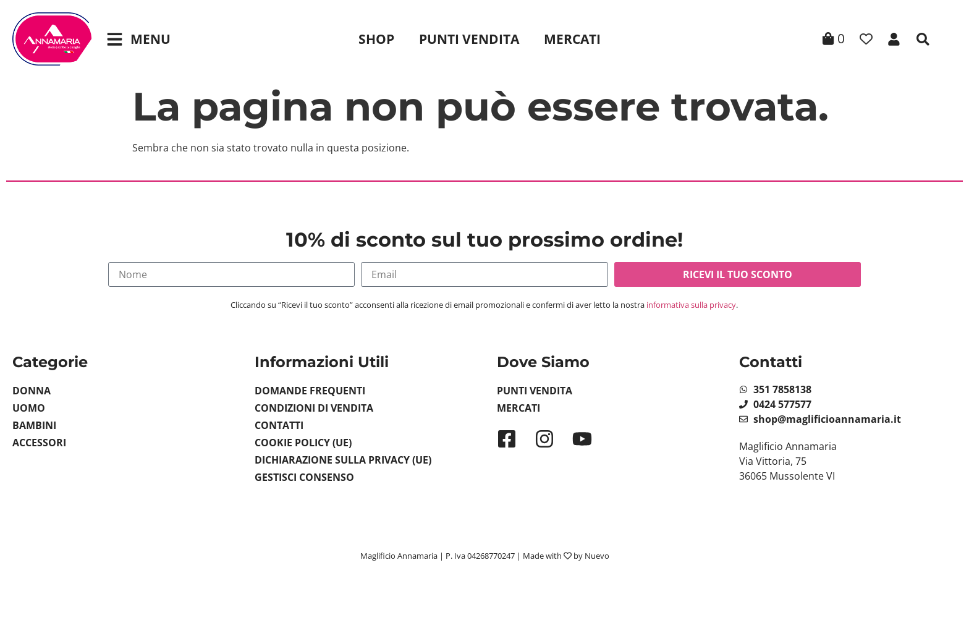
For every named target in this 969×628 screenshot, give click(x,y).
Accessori (39, 442)
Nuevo (597, 555)
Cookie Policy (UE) (303, 442)
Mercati (572, 39)
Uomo (28, 408)
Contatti (279, 425)
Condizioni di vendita (314, 408)
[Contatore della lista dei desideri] (866, 39)
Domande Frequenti (310, 390)
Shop (376, 39)
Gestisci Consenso (304, 477)
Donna (31, 390)
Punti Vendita (469, 39)
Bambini (34, 425)
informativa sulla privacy (691, 304)
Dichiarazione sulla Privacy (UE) (343, 460)
